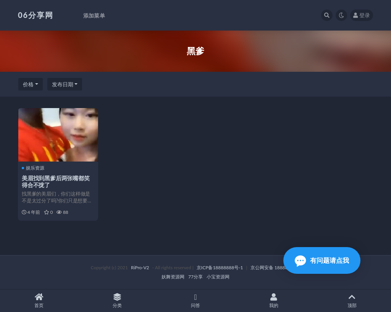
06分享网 (35, 14)
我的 (273, 300)
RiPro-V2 (140, 267)
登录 (361, 15)
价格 (28, 84)
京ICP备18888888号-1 (220, 267)
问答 (196, 300)
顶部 (352, 300)
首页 (39, 300)
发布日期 (62, 84)
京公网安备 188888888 (274, 267)
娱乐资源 (33, 168)
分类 (117, 300)
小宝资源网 (218, 277)
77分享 (195, 277)
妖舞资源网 (173, 277)
